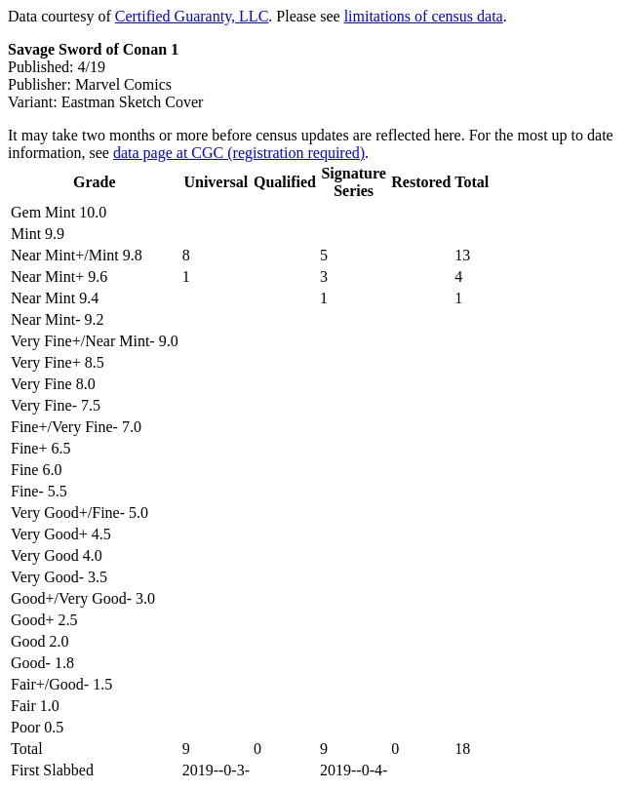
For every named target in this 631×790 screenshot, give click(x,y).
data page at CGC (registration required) (239, 152)
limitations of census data (423, 16)
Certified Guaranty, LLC (192, 16)
